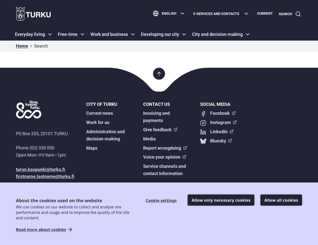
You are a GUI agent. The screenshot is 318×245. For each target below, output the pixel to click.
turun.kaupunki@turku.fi (40, 169)
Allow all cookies (281, 200)
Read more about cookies (41, 230)
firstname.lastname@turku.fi (45, 176)
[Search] (289, 14)
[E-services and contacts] (219, 14)
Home (22, 46)
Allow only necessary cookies (221, 200)
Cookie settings (161, 200)
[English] (167, 14)
